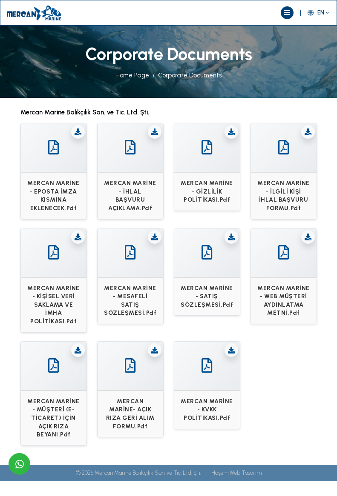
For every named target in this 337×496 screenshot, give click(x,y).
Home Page (132, 75)
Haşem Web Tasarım (236, 473)
